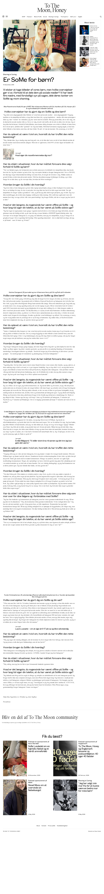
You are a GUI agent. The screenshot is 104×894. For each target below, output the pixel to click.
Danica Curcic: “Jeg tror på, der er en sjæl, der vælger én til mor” (94, 28)
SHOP (23, 16)
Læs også (18, 153)
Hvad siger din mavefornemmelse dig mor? (33, 155)
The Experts (64, 16)
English (80, 16)
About (38, 825)
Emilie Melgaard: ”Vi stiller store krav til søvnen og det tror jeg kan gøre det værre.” (43, 441)
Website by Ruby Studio (94, 831)
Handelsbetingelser (62, 825)
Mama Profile (38, 16)
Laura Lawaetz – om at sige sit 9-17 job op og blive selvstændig (42, 628)
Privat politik (51, 825)
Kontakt (44, 825)
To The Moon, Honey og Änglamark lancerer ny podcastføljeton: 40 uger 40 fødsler (88, 751)
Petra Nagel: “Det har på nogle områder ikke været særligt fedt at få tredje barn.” (94, 61)
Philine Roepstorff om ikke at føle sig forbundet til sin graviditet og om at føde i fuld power (94, 41)
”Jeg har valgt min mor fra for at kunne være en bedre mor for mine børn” (94, 50)
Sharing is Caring (53, 16)
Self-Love (73, 16)
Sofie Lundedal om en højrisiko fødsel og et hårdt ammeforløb (39, 748)
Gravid (45, 16)
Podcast (29, 16)
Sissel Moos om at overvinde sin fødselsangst (37, 787)
